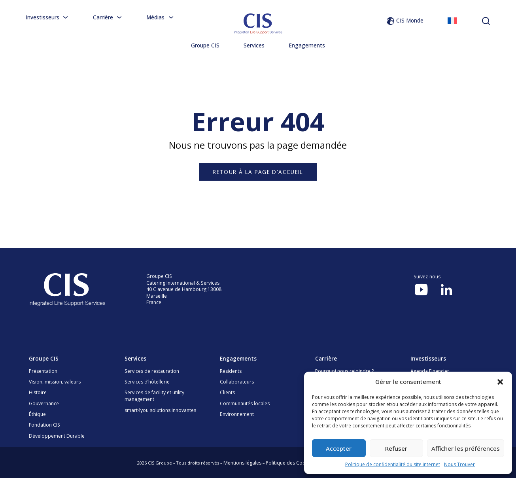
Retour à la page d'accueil (258, 172)
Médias (160, 17)
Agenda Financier (429, 371)
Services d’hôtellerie (147, 381)
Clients (227, 392)
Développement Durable (57, 436)
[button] (500, 382)
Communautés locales (245, 403)
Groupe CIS (205, 45)
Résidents (231, 371)
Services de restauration (152, 371)
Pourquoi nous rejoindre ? (344, 371)
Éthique (37, 414)
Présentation (43, 371)
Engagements (307, 45)
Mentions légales (242, 462)
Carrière (108, 17)
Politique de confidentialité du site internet (392, 464)
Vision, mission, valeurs (55, 381)
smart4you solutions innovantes (160, 410)
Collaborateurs (237, 381)
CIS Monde (404, 20)
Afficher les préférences (465, 448)
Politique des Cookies (290, 462)
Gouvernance (44, 403)
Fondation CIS (44, 424)
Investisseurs (47, 17)
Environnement (237, 414)
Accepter (339, 448)
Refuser (396, 448)
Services (254, 45)
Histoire (38, 392)
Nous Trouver (459, 464)
